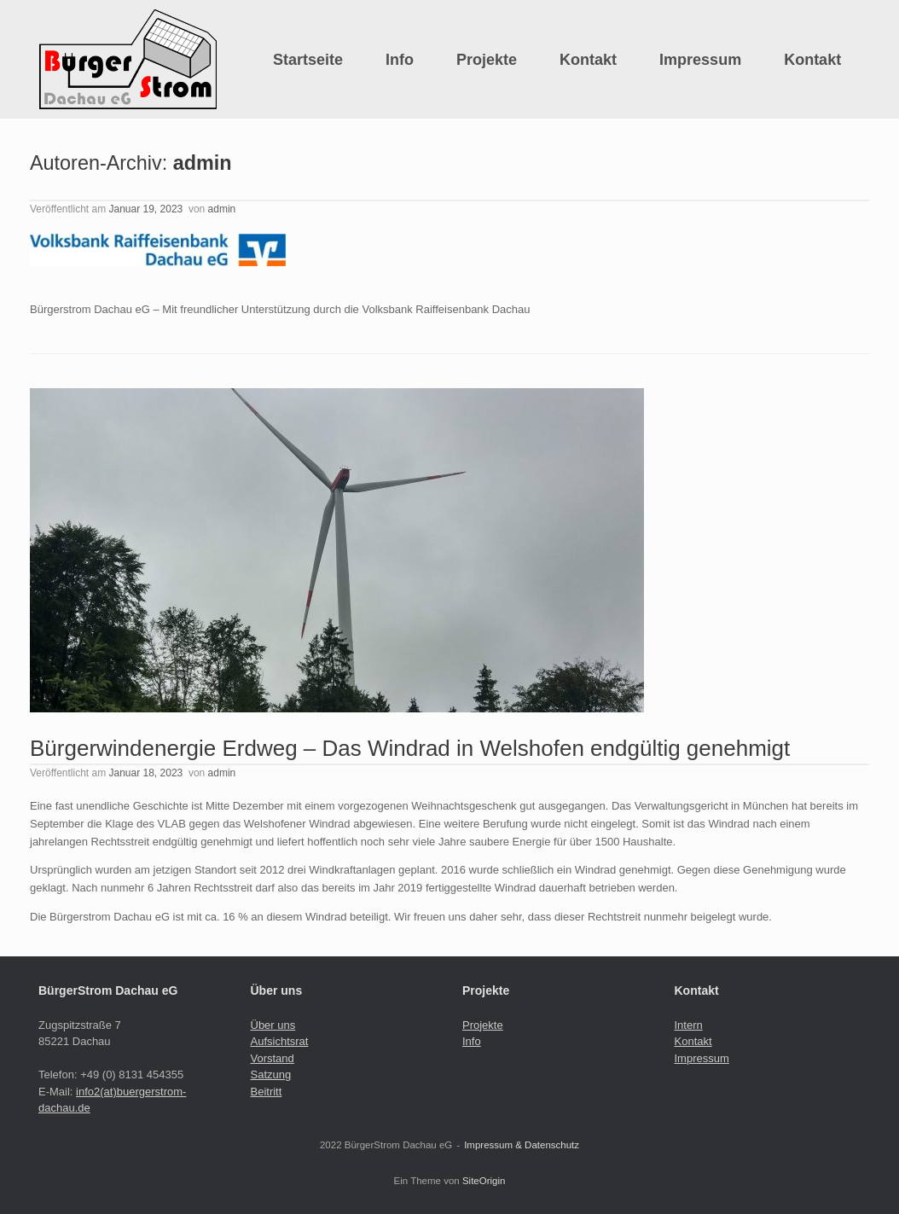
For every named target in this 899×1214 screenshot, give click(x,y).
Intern (689, 1025)
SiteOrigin (484, 1181)
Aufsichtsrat (280, 1041)
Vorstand (272, 1058)
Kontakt (588, 59)
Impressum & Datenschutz (521, 1145)
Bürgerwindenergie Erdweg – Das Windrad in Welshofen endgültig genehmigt (410, 748)
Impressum (700, 59)
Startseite (308, 59)
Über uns (273, 1025)
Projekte (486, 59)
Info (400, 59)
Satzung (271, 1074)
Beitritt (266, 1091)
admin (202, 163)
